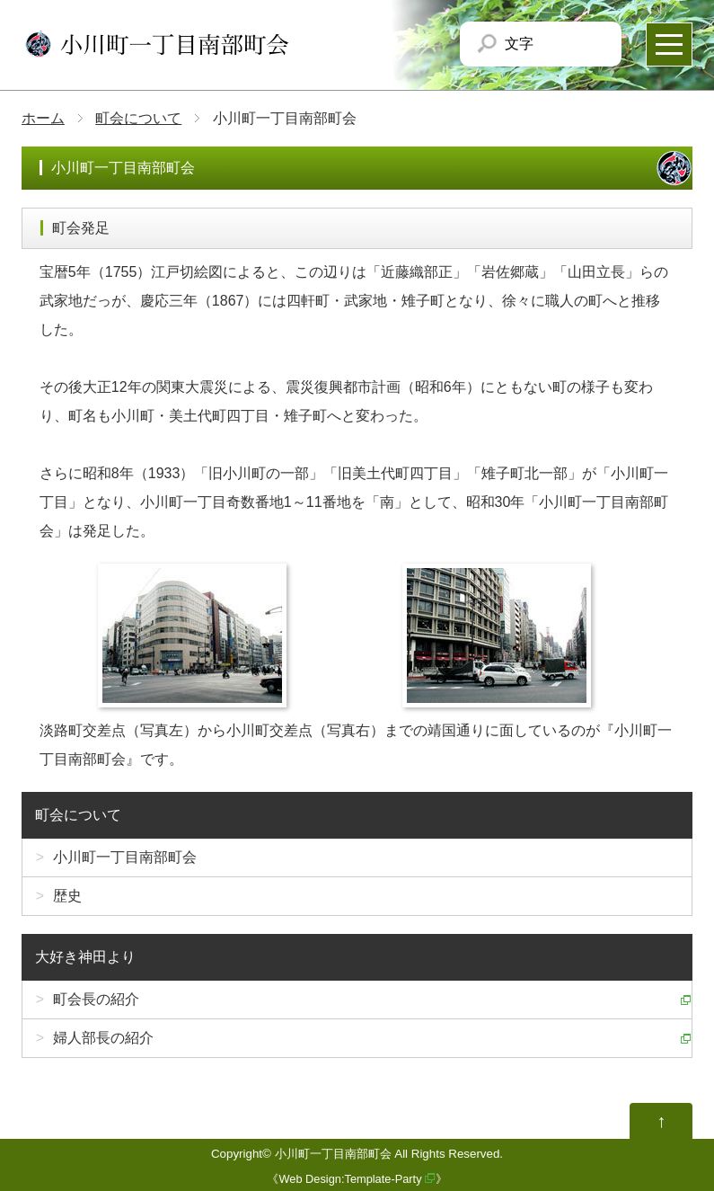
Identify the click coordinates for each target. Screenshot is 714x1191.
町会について (138, 118)
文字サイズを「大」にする (591, 44)
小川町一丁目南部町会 (125, 857)
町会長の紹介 (96, 999)
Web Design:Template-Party (349, 1179)
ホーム (43, 118)
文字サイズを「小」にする (551, 44)
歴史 (67, 895)
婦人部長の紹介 (103, 1037)
